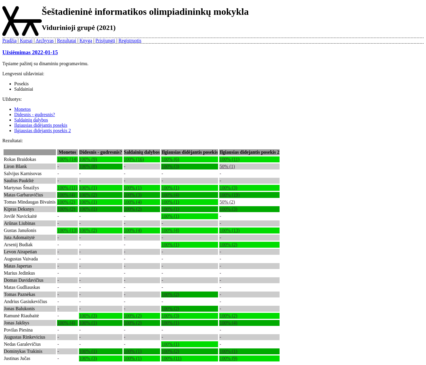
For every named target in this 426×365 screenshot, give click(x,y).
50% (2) (227, 201)
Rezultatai (66, 40)
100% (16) (134, 159)
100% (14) (67, 159)
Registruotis (130, 40)
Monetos (22, 109)
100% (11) (229, 159)
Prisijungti (105, 40)
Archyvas (45, 40)
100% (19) (230, 194)
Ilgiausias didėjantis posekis (40, 125)
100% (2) (88, 194)
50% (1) (227, 166)
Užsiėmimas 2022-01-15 (30, 52)
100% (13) (67, 230)
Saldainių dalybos (31, 119)
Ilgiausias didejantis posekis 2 (42, 130)
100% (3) (170, 166)
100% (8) (88, 166)
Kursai (26, 40)
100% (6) (170, 159)
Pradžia (9, 40)
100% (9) (88, 159)
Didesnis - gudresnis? (34, 114)
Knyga (86, 40)
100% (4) (66, 194)
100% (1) (88, 187)
